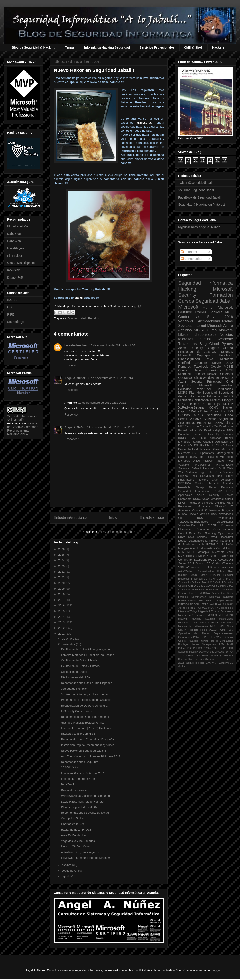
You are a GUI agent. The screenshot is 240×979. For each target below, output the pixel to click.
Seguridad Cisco (220, 415)
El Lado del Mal (18, 226)
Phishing (203, 640)
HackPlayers (16, 248)
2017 (62, 600)
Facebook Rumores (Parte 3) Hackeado (86, 728)
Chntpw (222, 585)
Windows (185, 321)
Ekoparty (191, 456)
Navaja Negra (206, 487)
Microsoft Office (189, 460)
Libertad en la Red (72, 824)
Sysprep (209, 659)
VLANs (216, 563)
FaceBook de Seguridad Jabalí (199, 197)
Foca (194, 476)
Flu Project (14, 255)
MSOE (191, 552)
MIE (181, 426)
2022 (62, 571)
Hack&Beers (195, 502)
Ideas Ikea (227, 607)
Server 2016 (220, 317)
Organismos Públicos (190, 637)
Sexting (190, 655)
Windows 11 (226, 662)
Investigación (212, 548)
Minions (182, 626)
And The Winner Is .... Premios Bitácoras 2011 (90, 756)
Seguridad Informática (205, 283)
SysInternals (225, 517)
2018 (62, 594)
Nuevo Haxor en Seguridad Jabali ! (83, 750)
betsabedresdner (76, 345)
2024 (62, 560)
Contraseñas (226, 589)
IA (203, 544)
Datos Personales (212, 411)
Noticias (226, 334)
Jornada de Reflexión (74, 688)
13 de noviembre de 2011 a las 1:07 (112, 345)
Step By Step (196, 659)
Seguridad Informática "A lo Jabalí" (22, 418)
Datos (195, 411)
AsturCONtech (186, 571)
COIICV (201, 585)
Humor (208, 307)
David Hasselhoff (221, 537)
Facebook (226, 355)
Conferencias (189, 317)
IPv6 (217, 607)
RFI (195, 648)
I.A (199, 544)
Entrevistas (204, 422)
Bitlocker (215, 575)
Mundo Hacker (188, 514)
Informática (213, 370)
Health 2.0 (220, 604)
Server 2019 (186, 563)
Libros (197, 370)
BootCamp (185, 499)
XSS (181, 567)
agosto (66, 876)
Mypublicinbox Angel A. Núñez (199, 227)
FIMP (202, 456)
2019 (62, 588)
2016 (62, 605)
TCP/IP (217, 491)
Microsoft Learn (222, 552)
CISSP (212, 525)
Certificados (224, 389)
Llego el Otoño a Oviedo (76, 846)
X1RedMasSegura (191, 407)
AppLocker (185, 495)
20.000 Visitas (70, 767)
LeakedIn (201, 615)
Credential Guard (222, 499)
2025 (62, 554)
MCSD (228, 396)
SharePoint (202, 655)
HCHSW (184, 415)
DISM (181, 537)
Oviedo (183, 370)
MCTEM (212, 615)
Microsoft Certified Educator (205, 361)
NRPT (221, 626)
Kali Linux (227, 548)
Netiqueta (193, 629)
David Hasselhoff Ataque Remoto (82, 801)
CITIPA (192, 585)
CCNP (212, 578)
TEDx (229, 491)
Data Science (197, 537)
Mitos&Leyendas (198, 626)
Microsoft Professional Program (212, 510)
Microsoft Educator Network (198, 374)
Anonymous (186, 422)
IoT (211, 611)
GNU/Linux (207, 476)
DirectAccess (198, 597)
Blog (203, 344)
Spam (199, 563)
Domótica (214, 597)
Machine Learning (203, 618)
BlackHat (228, 575)
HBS (229, 411)
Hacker (228, 407)
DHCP (182, 502)
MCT (229, 312)
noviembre (69, 644)
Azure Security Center (215, 495)
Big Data (206, 472)
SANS (209, 648)
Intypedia (203, 611)
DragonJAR (15, 277)
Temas (69, 47)
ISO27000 (184, 483)
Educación (214, 396)
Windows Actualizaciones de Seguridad (86, 795)
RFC (189, 648)
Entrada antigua (152, 517)
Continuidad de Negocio (204, 589)
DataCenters (218, 593)
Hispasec (212, 456)
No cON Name (207, 555)
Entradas (189, 252)
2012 (62, 628)
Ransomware (224, 464)
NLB (212, 626)
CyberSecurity (224, 472)
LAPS (191, 615)
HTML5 (204, 604)
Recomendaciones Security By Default (85, 812)
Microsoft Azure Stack (192, 622)
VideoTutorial (224, 521)
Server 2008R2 (189, 419)
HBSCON (193, 604)
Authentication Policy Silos (215, 571)
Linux (229, 422)
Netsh (203, 629)
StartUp (182, 659)
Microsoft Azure (220, 326)
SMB (230, 648)
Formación (221, 295)
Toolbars (199, 662)
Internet (199, 326)
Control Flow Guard (190, 593)
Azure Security (190, 381)
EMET (209, 600)
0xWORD (13, 270)
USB (207, 563)
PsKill (230, 644)
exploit (208, 567)
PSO (207, 637)
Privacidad (214, 381)
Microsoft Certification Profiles (199, 400)
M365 (181, 552)
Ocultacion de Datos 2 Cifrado (80, 666)
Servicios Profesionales (157, 47)
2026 (62, 549)
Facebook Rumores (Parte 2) (79, 778)
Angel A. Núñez (75, 378)
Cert (214, 585)
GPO (181, 404)
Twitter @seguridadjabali (195, 182)
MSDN (229, 615)
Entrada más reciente (70, 517)
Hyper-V (184, 411)
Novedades (226, 514)
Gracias (72, 318)
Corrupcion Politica (73, 818)
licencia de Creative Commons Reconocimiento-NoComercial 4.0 (22, 429)
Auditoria (191, 472)
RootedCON (225, 559)
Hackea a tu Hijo (204, 404)
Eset (195, 449)
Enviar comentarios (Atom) (118, 531)
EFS (201, 600)
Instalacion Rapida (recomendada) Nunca (87, 745)
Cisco (198, 377)
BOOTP (182, 575)
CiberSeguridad (189, 359)
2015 (62, 611)
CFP (225, 578)
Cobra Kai (184, 589)
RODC (212, 559)
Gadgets (219, 600)
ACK (216, 567)
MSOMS (183, 618)
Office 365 (226, 629)
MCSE (228, 366)
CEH (219, 578)
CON (209, 585)
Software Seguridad (218, 419)
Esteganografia (198, 540)
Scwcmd (183, 651)
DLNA (206, 593)
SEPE (223, 648)
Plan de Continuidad (221, 640)
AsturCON (227, 567)
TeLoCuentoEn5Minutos (193, 521)
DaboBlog (14, 233)
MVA (210, 359)
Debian (182, 540)
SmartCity (215, 655)
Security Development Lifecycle (206, 651)
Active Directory (190, 348)
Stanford (228, 655)
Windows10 (211, 377)
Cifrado (228, 348)
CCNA (213, 407)
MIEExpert (226, 456)
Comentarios (191, 259)
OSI (9, 307)
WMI (214, 662)
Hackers (218, 47)
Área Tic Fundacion (73, 835)
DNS (230, 430)
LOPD (219, 422)
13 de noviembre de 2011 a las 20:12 (102, 402)
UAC (208, 662)
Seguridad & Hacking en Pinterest (201, 204)
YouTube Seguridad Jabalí (196, 190)
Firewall (213, 540)
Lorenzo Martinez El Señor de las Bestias (87, 655)
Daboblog (184, 434)
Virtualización (186, 525)
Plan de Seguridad (203, 392)
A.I (201, 525)
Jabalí (216, 611)
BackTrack (67, 784)
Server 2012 (222, 363)
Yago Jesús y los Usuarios (78, 841)
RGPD (201, 648)
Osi (180, 517)
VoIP (222, 468)
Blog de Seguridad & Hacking (33, 47)
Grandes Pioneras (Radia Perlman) (83, 722)
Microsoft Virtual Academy (205, 339)
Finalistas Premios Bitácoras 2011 (83, 773)
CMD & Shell (193, 47)
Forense (198, 434)
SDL (216, 648)
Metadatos (204, 506)
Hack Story (225, 476)
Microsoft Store (213, 460)
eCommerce (194, 567)
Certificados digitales (212, 430)
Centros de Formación (199, 426)
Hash (211, 604)
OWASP (213, 629)
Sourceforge (15, 322)
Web (230, 468)
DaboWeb (14, 241)
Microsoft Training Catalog (195, 441)
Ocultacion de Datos (74, 671)
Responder (71, 365)
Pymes (227, 344)
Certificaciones (208, 321)
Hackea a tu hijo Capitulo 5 (78, 733)
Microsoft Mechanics (220, 622)
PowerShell (204, 389)
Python (182, 648)
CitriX (230, 585)
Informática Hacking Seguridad (107, 47)
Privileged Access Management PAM (201, 644)
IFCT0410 (201, 607)
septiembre (69, 870)
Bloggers (213, 348)
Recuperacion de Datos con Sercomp (85, 716)
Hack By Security (220, 434)
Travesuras (187, 344)
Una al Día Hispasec (21, 263)
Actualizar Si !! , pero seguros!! (80, 852)
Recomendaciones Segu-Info (79, 762)
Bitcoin (204, 575)
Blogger (227, 400)
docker (182, 666)
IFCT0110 (212, 544)
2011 (62, 633)
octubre (67, 865)
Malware (226, 330)
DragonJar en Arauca (74, 790)
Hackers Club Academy (215, 479)
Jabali (82, 318)
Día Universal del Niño (75, 677)
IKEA (211, 607)
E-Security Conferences (76, 711)
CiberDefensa (224, 445)
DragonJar (184, 449)
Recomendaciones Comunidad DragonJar (88, 739)
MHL (221, 615)
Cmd (229, 381)
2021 (62, 577)
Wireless (227, 563)
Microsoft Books (221, 438)
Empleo (183, 476)
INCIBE (12, 300)
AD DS (193, 445)
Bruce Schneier (199, 578)
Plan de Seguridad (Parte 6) (79, 807)
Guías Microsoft (223, 449)
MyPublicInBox (187, 555)
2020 (62, 583)
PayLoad (193, 640)
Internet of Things (188, 611)
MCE (229, 370)
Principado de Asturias (197, 351)
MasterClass (226, 618)
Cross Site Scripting (202, 533)
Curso (212, 330)
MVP (194, 438)
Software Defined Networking (197, 468)
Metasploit (204, 552)
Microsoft (188, 307)
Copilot (182, 533)
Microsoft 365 (187, 453)
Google (216, 366)
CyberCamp (225, 533)
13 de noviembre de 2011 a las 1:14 (110, 378)
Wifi (180, 472)
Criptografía (205, 355)
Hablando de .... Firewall (76, 829)
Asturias (185, 330)
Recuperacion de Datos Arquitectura (84, 705)
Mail (203, 438)
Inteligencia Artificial (190, 548)
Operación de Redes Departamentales (205, 633)
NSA (214, 514)
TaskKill (189, 662)
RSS (200, 517)
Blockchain (184, 578)
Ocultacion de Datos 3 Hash (79, 660)
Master (199, 483)
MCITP (228, 404)
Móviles (204, 514)
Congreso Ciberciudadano (215, 529)
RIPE (10, 314)
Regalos (93, 318)
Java (223, 611)
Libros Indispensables (197, 334)
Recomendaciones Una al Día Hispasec (86, 683)
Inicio (113, 517)
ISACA (228, 544)
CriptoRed (185, 385)
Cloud (214, 344)
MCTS (198, 415)
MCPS (182, 392)
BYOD (193, 575)
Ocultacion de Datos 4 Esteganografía (85, 649)
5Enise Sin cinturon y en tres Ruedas (84, 694)
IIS (221, 544)
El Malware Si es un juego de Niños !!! (85, 857)
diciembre (68, 638)
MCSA (199, 330)
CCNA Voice (201, 499)
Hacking (187, 289)
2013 (62, 622)
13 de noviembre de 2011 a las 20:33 (111, 427)
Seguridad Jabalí (214, 301)
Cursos (186, 301)
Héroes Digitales (214, 502)
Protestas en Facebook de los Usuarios (86, 699)
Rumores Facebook (193, 366)
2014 (62, 616)
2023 (62, 566)
